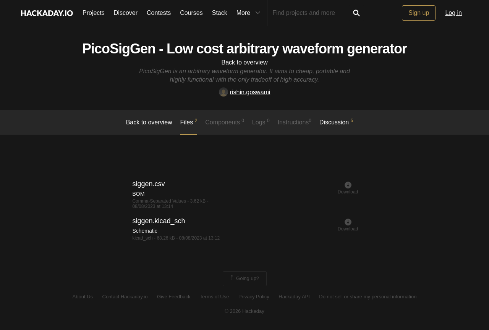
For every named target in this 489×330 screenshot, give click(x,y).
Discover (126, 13)
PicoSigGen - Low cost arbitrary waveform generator (244, 48)
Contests (159, 13)
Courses (191, 13)
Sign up (418, 13)
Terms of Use (214, 296)
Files (188, 122)
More (250, 13)
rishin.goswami (244, 92)
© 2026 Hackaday (244, 311)
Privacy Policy (253, 296)
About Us (83, 296)
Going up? (244, 278)
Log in (453, 13)
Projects (94, 13)
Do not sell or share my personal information (367, 296)
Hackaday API (294, 296)
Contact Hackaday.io (125, 296)
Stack (219, 13)
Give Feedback (173, 296)
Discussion (336, 122)
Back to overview (245, 62)
